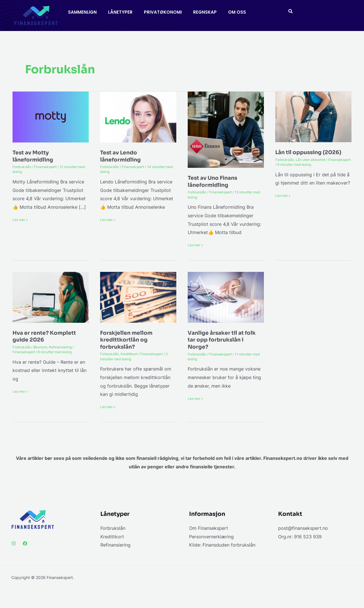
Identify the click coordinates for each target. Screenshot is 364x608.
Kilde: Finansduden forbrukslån (222, 545)
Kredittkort (129, 354)
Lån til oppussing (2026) (311, 152)
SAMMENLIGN (82, 12)
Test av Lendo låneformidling (122, 156)
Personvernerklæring (211, 536)
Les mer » (20, 219)
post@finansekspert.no (303, 528)
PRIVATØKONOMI (163, 12)
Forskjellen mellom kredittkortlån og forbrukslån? (128, 339)
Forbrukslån (22, 167)
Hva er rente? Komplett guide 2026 (46, 336)
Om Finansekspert (208, 528)
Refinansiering (60, 347)
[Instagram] (13, 543)
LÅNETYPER (120, 12)
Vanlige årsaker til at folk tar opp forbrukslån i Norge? (224, 339)
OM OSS (237, 12)
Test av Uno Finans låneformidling (214, 181)
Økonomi (40, 347)
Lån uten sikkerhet (310, 160)
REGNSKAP (205, 12)
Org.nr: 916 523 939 (300, 536)
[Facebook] (25, 543)
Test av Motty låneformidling (34, 156)
